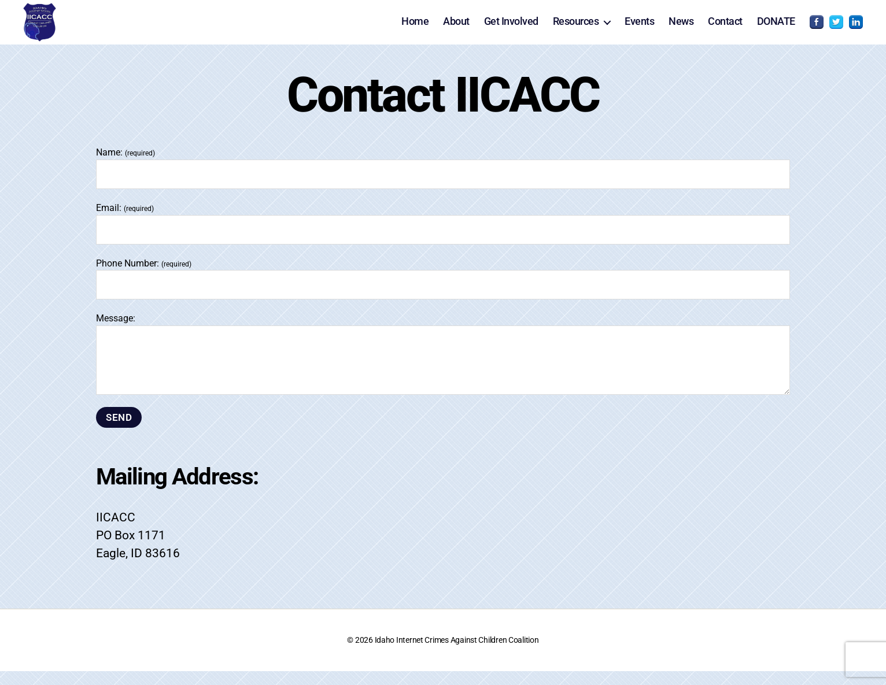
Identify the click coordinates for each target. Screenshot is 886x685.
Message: (443, 367)
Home (415, 28)
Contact (725, 28)
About (456, 28)
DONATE (776, 28)
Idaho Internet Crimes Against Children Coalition (457, 653)
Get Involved (511, 28)
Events (639, 28)
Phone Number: (443, 292)
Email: (443, 237)
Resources (576, 28)
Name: (443, 182)
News (681, 28)
